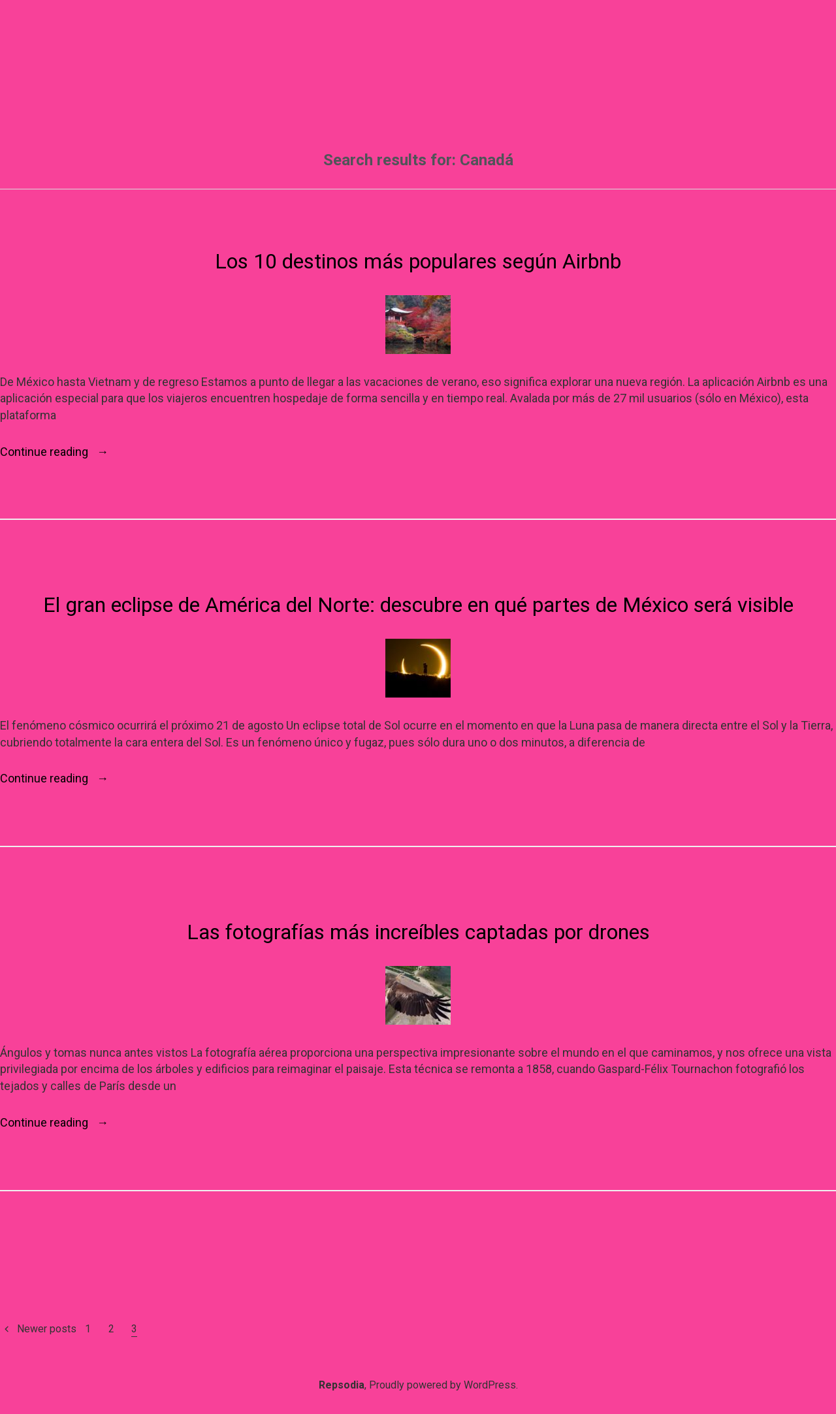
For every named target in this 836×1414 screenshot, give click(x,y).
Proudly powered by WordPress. (443, 1385)
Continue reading (54, 451)
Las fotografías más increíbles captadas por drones (418, 932)
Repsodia (341, 1385)
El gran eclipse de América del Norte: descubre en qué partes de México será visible (418, 604)
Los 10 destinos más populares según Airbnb (418, 261)
